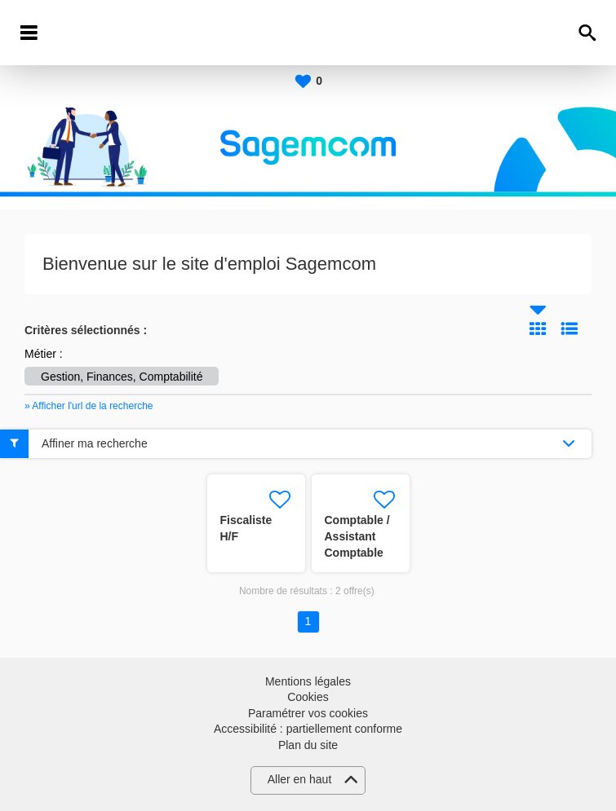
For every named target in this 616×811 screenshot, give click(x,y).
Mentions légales (308, 681)
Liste (569, 328)
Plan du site (308, 744)
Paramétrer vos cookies (308, 713)
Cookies (308, 696)
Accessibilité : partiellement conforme (308, 728)
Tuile (537, 328)
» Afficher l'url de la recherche (88, 406)
